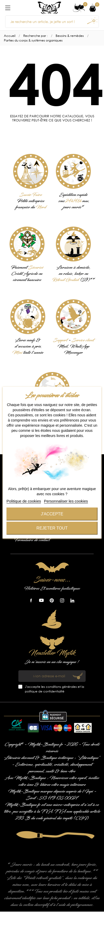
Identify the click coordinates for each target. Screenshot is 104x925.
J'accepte (52, 513)
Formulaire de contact (32, 540)
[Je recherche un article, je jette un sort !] (52, 21)
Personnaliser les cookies (66, 501)
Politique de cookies (23, 501)
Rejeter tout (52, 528)
